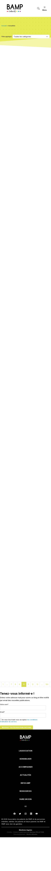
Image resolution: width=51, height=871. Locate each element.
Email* (23, 714)
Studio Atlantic (31, 834)
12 (32, 684)
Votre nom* (23, 707)
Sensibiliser (25, 759)
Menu (44, 8)
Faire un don (25, 799)
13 (37, 684)
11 (28, 684)
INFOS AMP (25, 783)
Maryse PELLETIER (37, 832)
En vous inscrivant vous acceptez (18, 721)
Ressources (26, 791)
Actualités (25, 775)
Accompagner (26, 767)
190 (47, 684)
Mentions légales (25, 830)
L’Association (25, 751)
